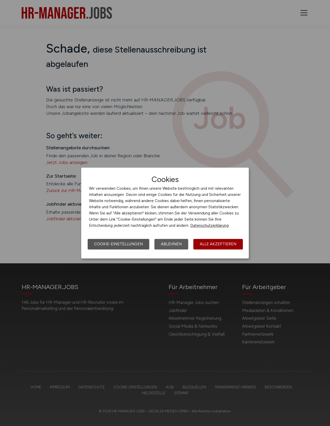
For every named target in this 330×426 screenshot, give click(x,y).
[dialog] (165, 213)
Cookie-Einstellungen (118, 244)
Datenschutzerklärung (209, 225)
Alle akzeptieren (218, 244)
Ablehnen (171, 244)
